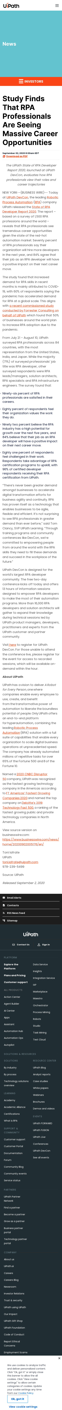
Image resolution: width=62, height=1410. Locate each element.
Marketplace (40, 991)
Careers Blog (11, 1280)
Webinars (38, 1095)
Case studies (40, 1081)
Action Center (12, 997)
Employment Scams (15, 1352)
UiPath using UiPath (15, 1307)
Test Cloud (39, 1039)
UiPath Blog (39, 1067)
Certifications (12, 1114)
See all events (41, 1157)
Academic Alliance (14, 1107)
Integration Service (44, 978)
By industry (10, 1067)
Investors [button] (31, 81)
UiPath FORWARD (42, 1123)
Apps (7, 1017)
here (12, 645)
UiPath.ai (9, 1266)
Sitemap (10, 920)
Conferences (40, 1144)
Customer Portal (13, 1146)
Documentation (13, 1153)
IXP (34, 985)
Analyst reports (41, 1074)
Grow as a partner (14, 1221)
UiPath (39, 1137)
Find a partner (12, 1207)
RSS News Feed (13, 913)
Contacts (10, 905)
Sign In (44, 944)
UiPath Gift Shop (13, 1321)
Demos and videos (44, 1108)
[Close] (59, 1366)
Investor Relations (14, 1293)
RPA (37, 202)
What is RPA (10, 1120)
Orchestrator (40, 1005)
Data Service (40, 964)
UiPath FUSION (41, 1130)
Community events (15, 1173)
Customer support (16, 982)
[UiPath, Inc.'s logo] (31, 934)
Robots (37, 1019)
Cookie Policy (25, 1401)
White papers (40, 1088)
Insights (37, 971)
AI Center (9, 1010)
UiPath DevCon (17, 197)
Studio (36, 1025)
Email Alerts (11, 897)
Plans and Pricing (14, 975)
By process (10, 1074)
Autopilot (9, 1045)
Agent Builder (11, 1003)
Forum (7, 1160)
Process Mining (41, 1012)
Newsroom (10, 1286)
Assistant (9, 1024)
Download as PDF (15, 156)
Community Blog (13, 1166)
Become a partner (14, 1214)
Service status (12, 1180)
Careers (8, 1273)
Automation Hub (13, 1031)
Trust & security (13, 1300)
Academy (9, 1100)
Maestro (37, 998)
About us (9, 1259)
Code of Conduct (14, 1334)
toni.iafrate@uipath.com (20, 862)
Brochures (39, 1101)
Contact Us (20, 944)
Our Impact (10, 1314)
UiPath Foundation (14, 1327)
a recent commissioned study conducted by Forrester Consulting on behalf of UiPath (30, 310)
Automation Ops (13, 1038)
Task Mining (39, 1032)
